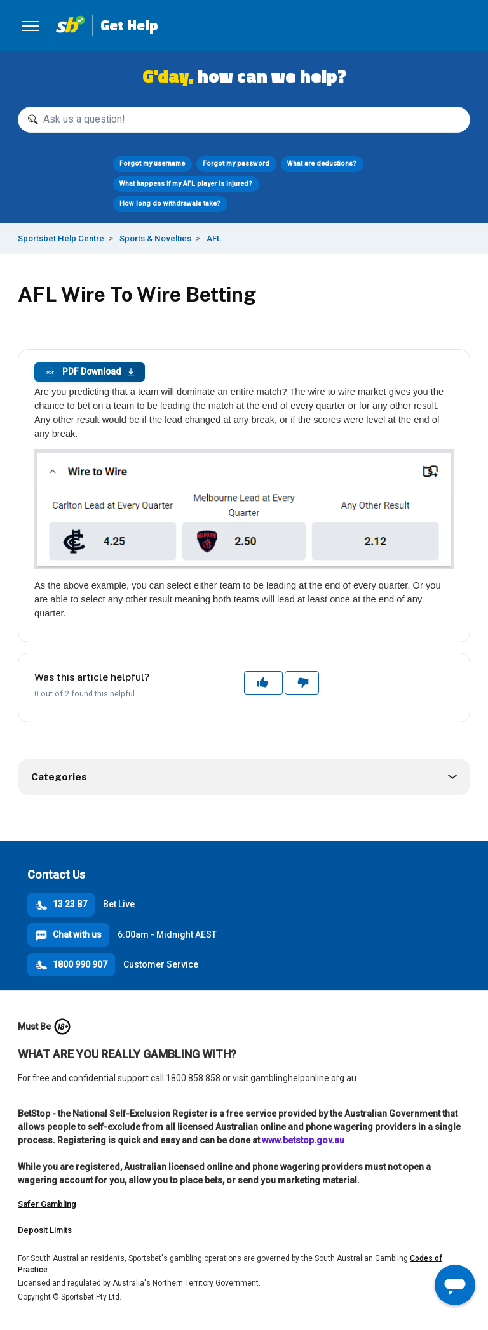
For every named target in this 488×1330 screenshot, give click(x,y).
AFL (214, 238)
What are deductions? (321, 163)
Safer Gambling (47, 1204)
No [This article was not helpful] (302, 682)
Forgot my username (152, 163)
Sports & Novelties (155, 238)
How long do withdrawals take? (169, 203)
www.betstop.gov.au (303, 1140)
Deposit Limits (45, 1230)
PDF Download (89, 372)
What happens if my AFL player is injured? (185, 184)
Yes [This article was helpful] (263, 682)
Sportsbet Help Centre (61, 238)
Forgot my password (236, 163)
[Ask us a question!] (244, 120)
